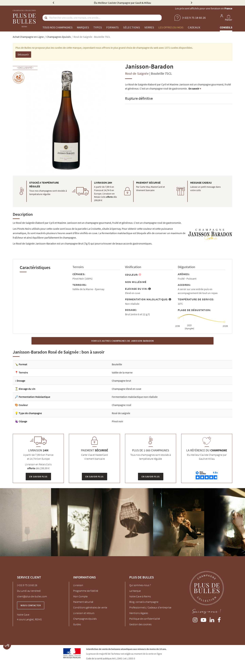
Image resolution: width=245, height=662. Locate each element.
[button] (7, 646)
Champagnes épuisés (85, 618)
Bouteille (117, 364)
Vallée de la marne (122, 372)
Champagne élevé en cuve (126, 388)
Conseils (226, 27)
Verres (149, 27)
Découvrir (23, 54)
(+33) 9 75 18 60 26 (27, 585)
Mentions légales (138, 613)
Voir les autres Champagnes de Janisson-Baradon (122, 340)
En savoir (195, 88)
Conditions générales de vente (90, 607)
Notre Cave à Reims (140, 596)
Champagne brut (121, 380)
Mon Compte (80, 596)
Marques (83, 27)
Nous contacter (31, 605)
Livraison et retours (83, 613)
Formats (112, 27)
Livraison (78, 585)
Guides (77, 624)
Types (97, 27)
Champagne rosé (121, 405)
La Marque (135, 590)
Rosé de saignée (121, 413)
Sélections (131, 27)
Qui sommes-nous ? (140, 585)
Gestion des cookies (140, 624)
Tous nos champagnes (57, 27)
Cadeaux (194, 27)
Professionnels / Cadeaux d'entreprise (150, 607)
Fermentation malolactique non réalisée (135, 396)
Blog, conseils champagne (143, 601)
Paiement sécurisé (83, 601)
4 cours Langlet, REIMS (29, 619)
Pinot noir (117, 421)
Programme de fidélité (85, 590)
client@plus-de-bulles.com (32, 596)
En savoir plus (38, 476)
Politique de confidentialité (144, 618)
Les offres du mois (170, 27)
